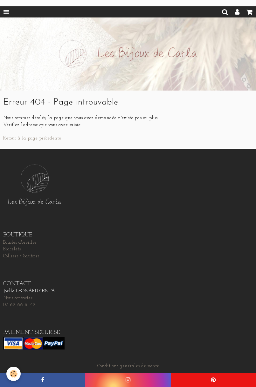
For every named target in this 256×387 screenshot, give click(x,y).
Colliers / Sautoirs (21, 256)
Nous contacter (17, 298)
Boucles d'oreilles (19, 242)
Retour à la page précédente (32, 138)
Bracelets (12, 249)
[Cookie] (13, 374)
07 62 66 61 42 (19, 304)
